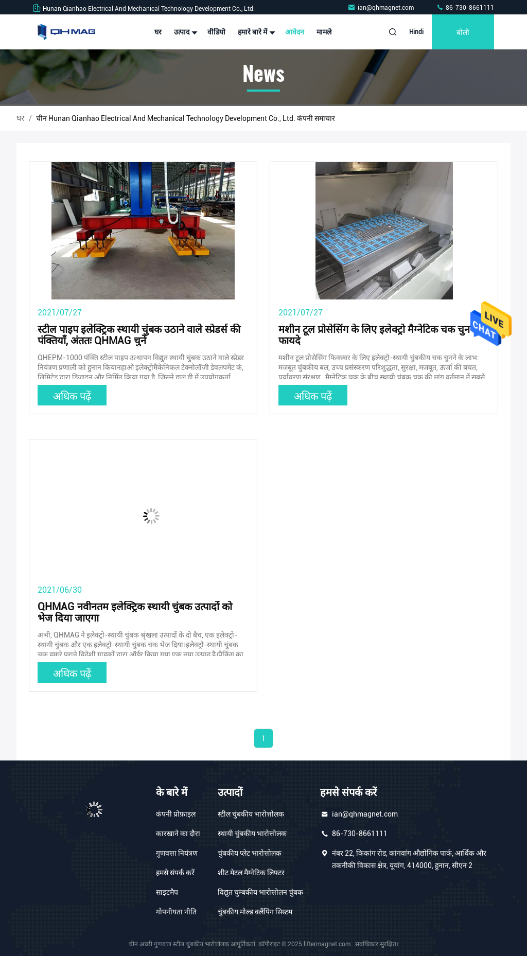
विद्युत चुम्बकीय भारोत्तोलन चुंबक (260, 892)
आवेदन (294, 32)
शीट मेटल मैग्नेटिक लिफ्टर (251, 873)
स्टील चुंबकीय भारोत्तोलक (251, 814)
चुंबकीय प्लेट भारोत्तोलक (250, 853)
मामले (324, 32)
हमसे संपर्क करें (175, 873)
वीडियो (216, 32)
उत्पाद (184, 32)
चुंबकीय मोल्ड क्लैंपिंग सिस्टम (255, 912)
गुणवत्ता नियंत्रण (177, 853)
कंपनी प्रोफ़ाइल (176, 814)
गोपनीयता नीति (176, 912)
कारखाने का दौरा (178, 833)
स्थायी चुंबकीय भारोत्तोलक (252, 833)
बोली (462, 31)
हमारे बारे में (255, 32)
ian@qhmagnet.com (381, 7)
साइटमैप (167, 892)
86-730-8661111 (465, 7)
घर (158, 32)
